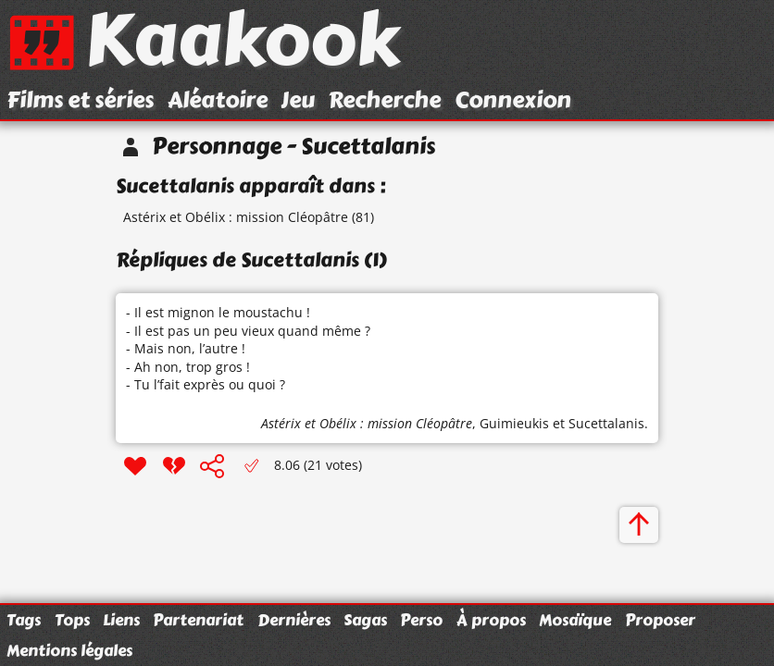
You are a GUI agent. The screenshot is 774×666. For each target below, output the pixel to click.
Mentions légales (69, 650)
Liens (121, 620)
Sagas (365, 620)
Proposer (660, 620)
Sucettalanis (606, 423)
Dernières (294, 620)
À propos (491, 620)
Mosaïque (575, 620)
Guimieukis (514, 423)
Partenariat (198, 620)
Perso (421, 620)
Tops (72, 620)
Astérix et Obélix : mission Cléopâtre (235, 217)
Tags (23, 620)
